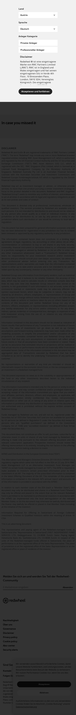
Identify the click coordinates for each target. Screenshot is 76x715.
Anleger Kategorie (28, 36)
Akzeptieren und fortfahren (35, 91)
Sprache (23, 22)
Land (21, 9)
